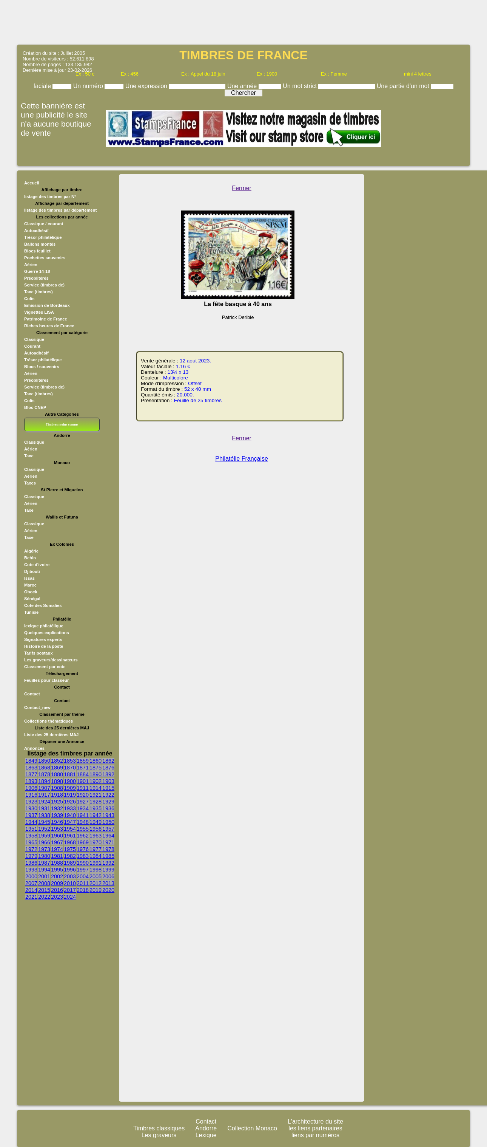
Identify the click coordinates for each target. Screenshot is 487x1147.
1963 (95, 836)
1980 (44, 856)
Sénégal (32, 598)
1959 (44, 836)
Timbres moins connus (62, 424)
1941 (83, 815)
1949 (95, 822)
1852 (57, 761)
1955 (83, 829)
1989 (70, 863)
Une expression (147, 86)
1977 (95, 849)
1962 (83, 836)
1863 (31, 768)
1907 (44, 788)
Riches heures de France (49, 326)
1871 (83, 768)
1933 (70, 808)
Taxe (29, 456)
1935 (95, 808)
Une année (243, 86)
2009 (57, 883)
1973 (44, 849)
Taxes (30, 483)
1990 (83, 863)
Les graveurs (159, 1135)
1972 (31, 849)
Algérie (31, 551)
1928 (95, 802)
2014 (31, 890)
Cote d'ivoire (36, 564)
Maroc (30, 585)
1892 (108, 774)
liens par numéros (315, 1135)
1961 (70, 836)
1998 (95, 870)
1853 (70, 761)
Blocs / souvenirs (41, 366)
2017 (70, 890)
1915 (108, 788)
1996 (70, 870)
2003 (70, 876)
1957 (108, 829)
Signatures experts (43, 639)
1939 (57, 815)
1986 (31, 863)
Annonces (34, 748)
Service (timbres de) (44, 285)
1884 (83, 774)
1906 (31, 788)
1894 (44, 781)
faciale (43, 86)
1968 (70, 842)
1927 (83, 802)
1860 (95, 761)
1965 (31, 842)
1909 (70, 788)
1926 (70, 802)
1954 (70, 829)
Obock (30, 592)
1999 (108, 870)
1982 (70, 856)
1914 (95, 788)
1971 (108, 842)
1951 (31, 829)
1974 (57, 849)
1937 (31, 815)
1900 (70, 781)
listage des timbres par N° (50, 196)
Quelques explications (46, 632)
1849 (31, 761)
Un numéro (89, 86)
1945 (44, 822)
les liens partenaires (315, 1128)
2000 (31, 876)
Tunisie (31, 612)
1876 (108, 768)
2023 (57, 897)
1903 (108, 781)
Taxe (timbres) (38, 291)
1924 (44, 802)
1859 (83, 761)
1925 (57, 802)
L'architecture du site (315, 1121)
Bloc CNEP (35, 407)
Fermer (241, 188)
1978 (108, 849)
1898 (57, 781)
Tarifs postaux (38, 653)
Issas (29, 578)
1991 (95, 863)
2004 (83, 876)
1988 (57, 863)
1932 (57, 808)
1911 (83, 788)
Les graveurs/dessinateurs (51, 660)
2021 (31, 897)
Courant (32, 346)
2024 (70, 897)
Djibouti (32, 571)
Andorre (206, 1128)
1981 (57, 856)
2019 (95, 890)
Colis (29, 298)
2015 (44, 890)
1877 (31, 774)
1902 (95, 781)
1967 (57, 842)
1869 (57, 768)
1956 (95, 829)
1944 (31, 822)
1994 (44, 870)
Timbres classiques (159, 1128)
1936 (108, 808)
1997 (83, 870)
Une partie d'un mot (404, 86)
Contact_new (37, 707)
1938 (44, 815)
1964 (108, 836)
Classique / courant (43, 223)
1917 (44, 795)
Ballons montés (39, 244)
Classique (34, 339)
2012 (95, 883)
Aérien (30, 264)
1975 (70, 849)
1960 (57, 836)
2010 (70, 883)
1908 (57, 788)
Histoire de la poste (43, 646)
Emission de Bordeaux (47, 305)
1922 (108, 795)
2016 (57, 890)
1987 (44, 863)
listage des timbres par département (60, 210)
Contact (32, 694)
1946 (57, 822)
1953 (57, 829)
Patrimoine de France (45, 319)
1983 (83, 856)
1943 (108, 815)
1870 (70, 768)
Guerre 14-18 (37, 271)
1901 (83, 781)
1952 (44, 829)
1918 (57, 795)
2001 (44, 876)
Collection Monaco (252, 1128)
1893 (31, 781)
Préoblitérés (36, 278)
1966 (44, 842)
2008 (44, 883)
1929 (108, 802)
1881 (70, 774)
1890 (95, 774)
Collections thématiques (48, 721)
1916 (31, 795)
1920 (83, 795)
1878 (44, 774)
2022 (44, 897)
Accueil (31, 183)
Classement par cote (44, 666)
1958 (31, 836)
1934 (83, 808)
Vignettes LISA (39, 312)
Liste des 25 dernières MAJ (51, 734)
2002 (57, 876)
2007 (31, 883)
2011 (83, 883)
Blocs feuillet (37, 251)
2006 (108, 876)
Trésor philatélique (43, 237)
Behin (30, 558)
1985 (108, 856)
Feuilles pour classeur (46, 680)
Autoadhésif (36, 230)
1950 (108, 822)
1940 (70, 815)
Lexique (206, 1135)
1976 (83, 849)
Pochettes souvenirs (44, 257)
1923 (31, 802)
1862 (108, 761)
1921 (95, 795)
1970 (95, 842)
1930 (31, 808)
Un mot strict (300, 86)
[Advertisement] (243, 22)
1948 (83, 822)
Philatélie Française (241, 458)
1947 (70, 822)
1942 (95, 815)
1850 (44, 761)
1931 (44, 808)
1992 (108, 863)
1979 (31, 856)
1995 (57, 870)
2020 (108, 890)
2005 (95, 876)
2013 (108, 883)
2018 (83, 890)
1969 (83, 842)
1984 (95, 856)
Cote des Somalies (43, 605)
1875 (95, 768)
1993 (31, 870)
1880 (57, 774)
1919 (70, 795)
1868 (44, 768)
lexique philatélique (43, 626)
